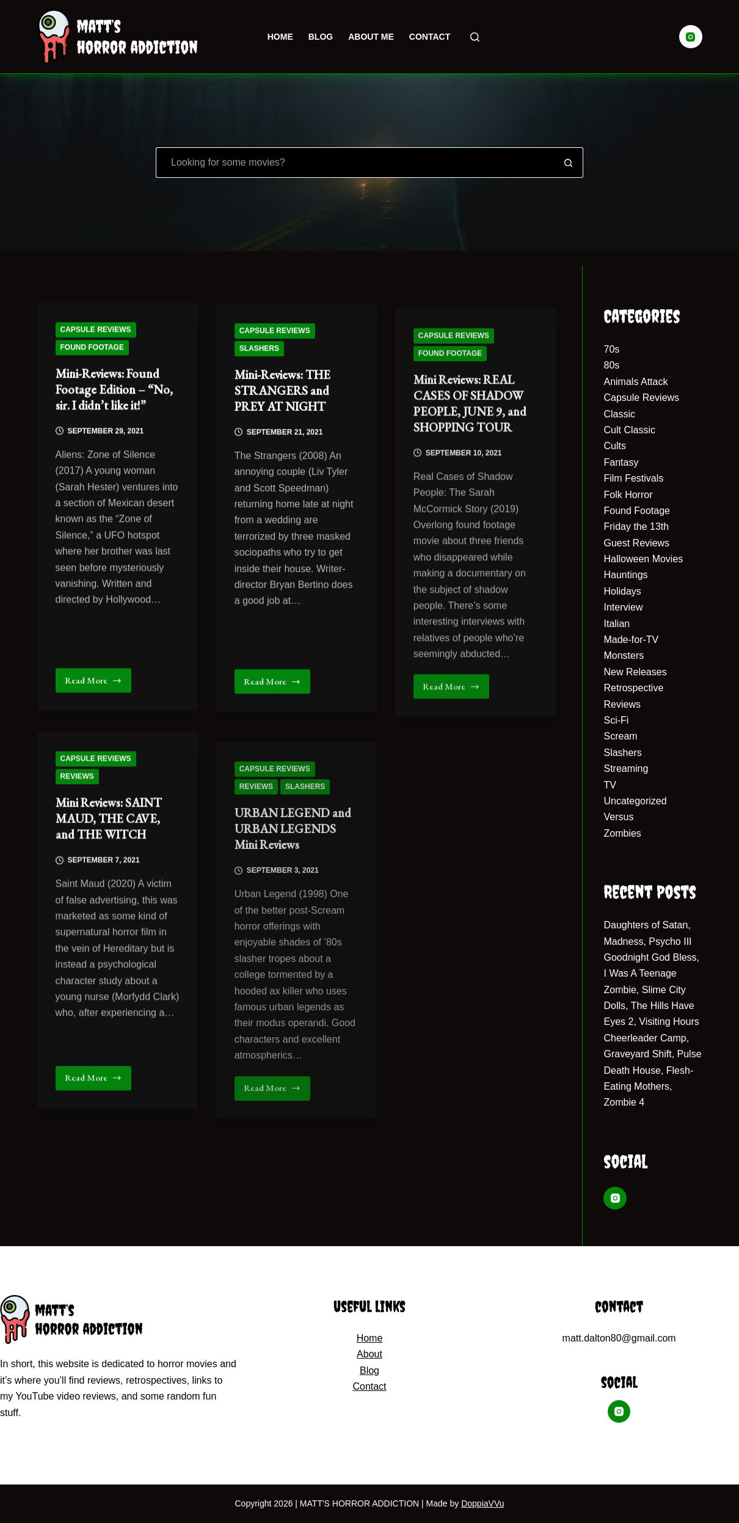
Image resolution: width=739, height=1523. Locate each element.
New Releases (634, 672)
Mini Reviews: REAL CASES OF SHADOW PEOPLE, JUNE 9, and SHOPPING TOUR (469, 458)
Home (280, 37)
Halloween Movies (643, 559)
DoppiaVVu (482, 1503)
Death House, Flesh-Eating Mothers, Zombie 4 (648, 1086)
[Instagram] (690, 36)
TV (609, 785)
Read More (96, 686)
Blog (320, 37)
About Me (371, 37)
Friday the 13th (636, 526)
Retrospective (633, 688)
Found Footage (92, 349)
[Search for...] (355, 162)
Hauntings (625, 575)
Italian (616, 623)
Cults (614, 446)
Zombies (622, 833)
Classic (619, 414)
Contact (429, 37)
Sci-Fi (615, 720)
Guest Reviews (636, 543)
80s (611, 365)
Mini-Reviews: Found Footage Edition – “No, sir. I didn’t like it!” (114, 392)
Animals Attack (635, 381)
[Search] (474, 37)
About (369, 1354)
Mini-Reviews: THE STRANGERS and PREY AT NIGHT (282, 403)
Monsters (623, 655)
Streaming (625, 768)
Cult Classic (629, 430)
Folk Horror (627, 495)
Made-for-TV (630, 639)
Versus (618, 817)
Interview (623, 607)
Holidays (622, 591)
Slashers (259, 361)
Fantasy (620, 462)
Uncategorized (634, 801)
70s (611, 349)
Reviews (77, 803)
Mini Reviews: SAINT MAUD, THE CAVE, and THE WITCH (109, 846)
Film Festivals (633, 478)
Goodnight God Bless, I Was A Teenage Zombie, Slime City (651, 973)
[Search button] (568, 162)
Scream (620, 736)
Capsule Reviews (95, 332)
